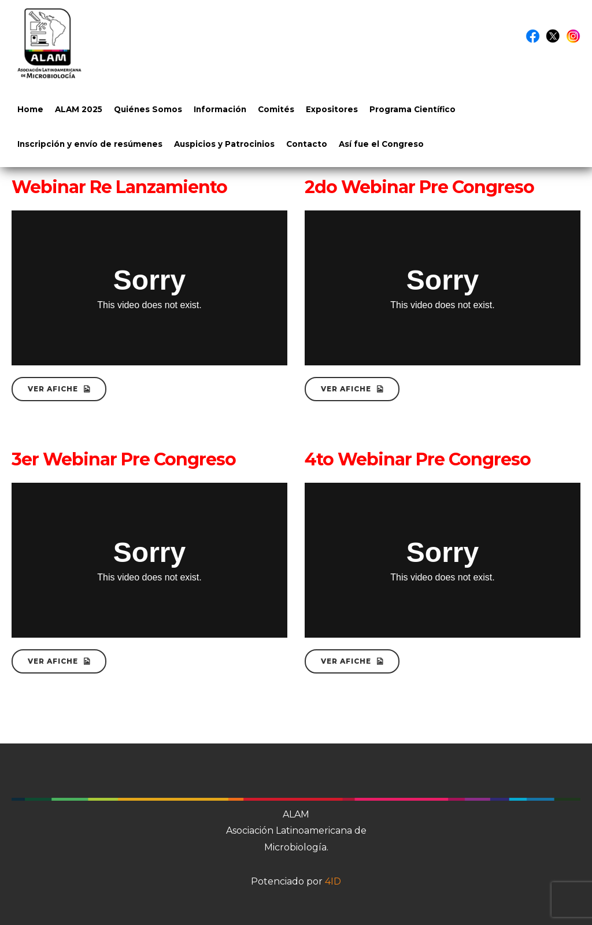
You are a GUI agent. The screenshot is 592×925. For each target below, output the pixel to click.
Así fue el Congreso (381, 144)
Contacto (306, 144)
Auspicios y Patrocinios (224, 144)
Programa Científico (412, 109)
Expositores (332, 109)
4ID (333, 881)
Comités (276, 109)
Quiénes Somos (148, 109)
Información (220, 109)
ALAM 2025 (78, 109)
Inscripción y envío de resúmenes (89, 144)
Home (30, 109)
